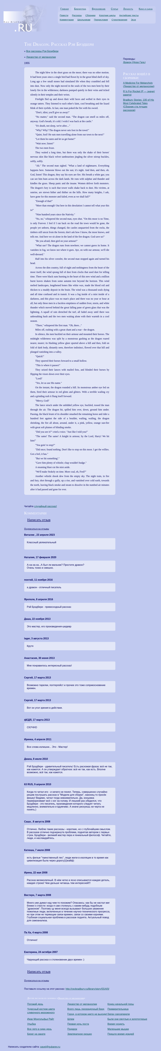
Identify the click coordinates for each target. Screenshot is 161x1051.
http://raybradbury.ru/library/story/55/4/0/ (87, 989)
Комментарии (67, 19)
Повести (64, 15)
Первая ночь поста (78, 1024)
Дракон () (134, 62)
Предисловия (101, 19)
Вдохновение (98, 9)
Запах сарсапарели (118, 1014)
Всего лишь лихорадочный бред (85, 1009)
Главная (64, 9)
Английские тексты (129, 15)
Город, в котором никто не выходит (87, 1014)
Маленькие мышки (118, 1029)
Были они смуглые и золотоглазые (127, 1019)
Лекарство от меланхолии (41, 57)
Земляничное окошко (79, 1034)
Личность (128, 9)
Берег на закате (36, 1034)
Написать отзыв (38, 520)
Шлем (70, 1019)
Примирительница (117, 1009)
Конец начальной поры (120, 1004)
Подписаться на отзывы (36, 529)
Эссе (133, 19)
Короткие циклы (107, 15)
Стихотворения (119, 19)
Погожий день (35, 1004)
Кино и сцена (146, 9)
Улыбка (31, 1024)
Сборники (90, 15)
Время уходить (116, 1024)
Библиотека (80, 9)
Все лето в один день (39, 1029)
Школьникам (83, 19)
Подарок (72, 1029)
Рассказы (77, 15)
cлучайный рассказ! (45, 506)
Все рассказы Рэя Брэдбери (42, 51)
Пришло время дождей (120, 1034)
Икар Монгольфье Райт (40, 1019)
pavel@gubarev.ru (50, 1046)
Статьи (114, 9)
